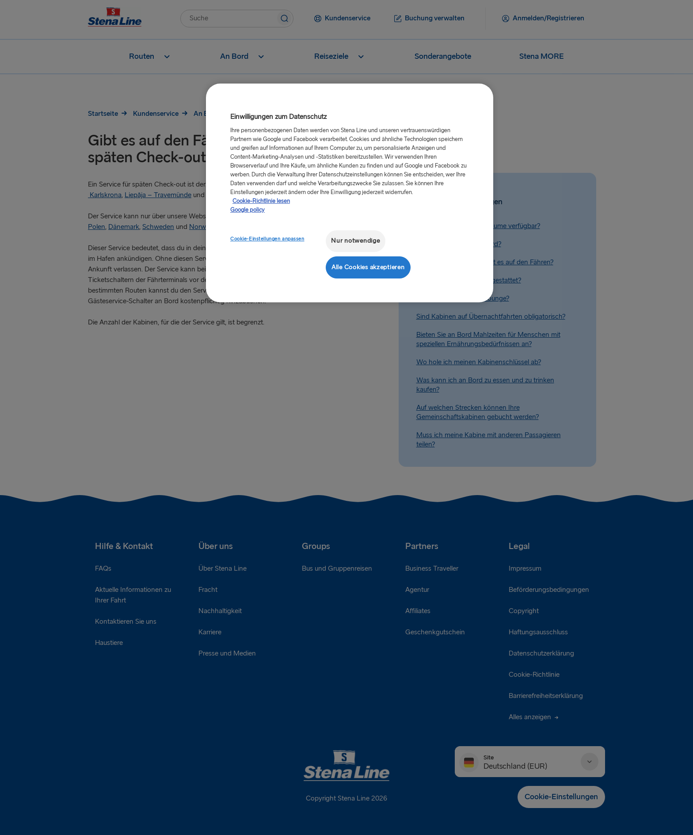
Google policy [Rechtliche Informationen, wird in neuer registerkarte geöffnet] (247, 210)
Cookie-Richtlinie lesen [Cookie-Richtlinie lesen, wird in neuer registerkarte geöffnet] (261, 201)
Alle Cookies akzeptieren (368, 267)
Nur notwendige (355, 240)
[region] (349, 193)
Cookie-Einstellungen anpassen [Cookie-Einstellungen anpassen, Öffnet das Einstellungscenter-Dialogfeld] (267, 239)
